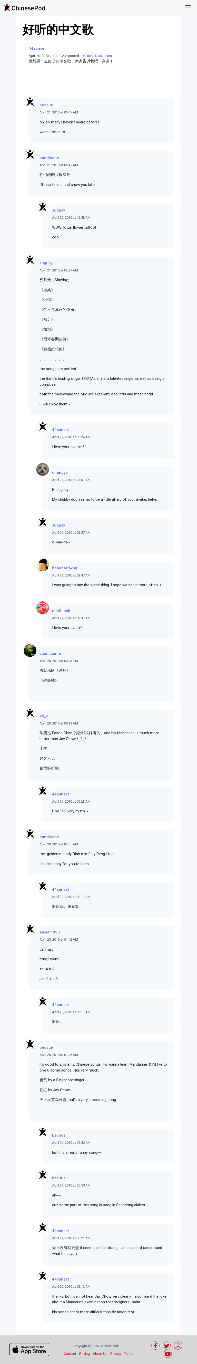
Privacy (115, 1354)
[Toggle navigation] (188, 8)
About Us (100, 1354)
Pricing (84, 1354)
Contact (70, 1354)
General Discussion (97, 56)
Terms (128, 1354)
